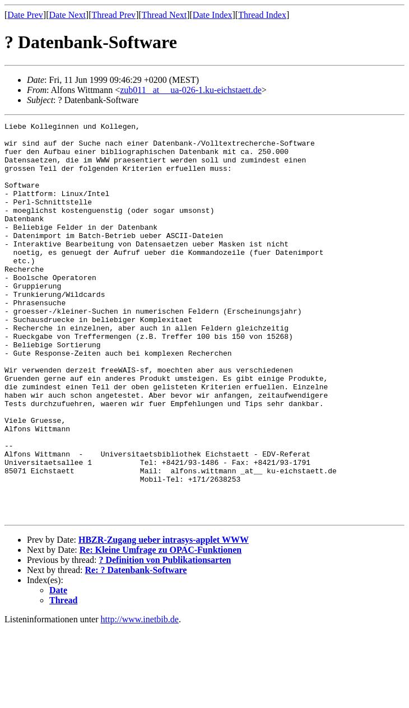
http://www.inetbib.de (140, 698)
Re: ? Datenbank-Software (136, 649)
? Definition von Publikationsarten (165, 639)
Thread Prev (113, 15)
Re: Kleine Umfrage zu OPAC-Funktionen (160, 629)
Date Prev (25, 15)
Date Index (213, 15)
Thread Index (262, 15)
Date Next (67, 15)
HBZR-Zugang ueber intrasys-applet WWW (163, 618)
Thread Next (164, 15)
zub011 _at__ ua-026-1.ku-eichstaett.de (191, 90)
